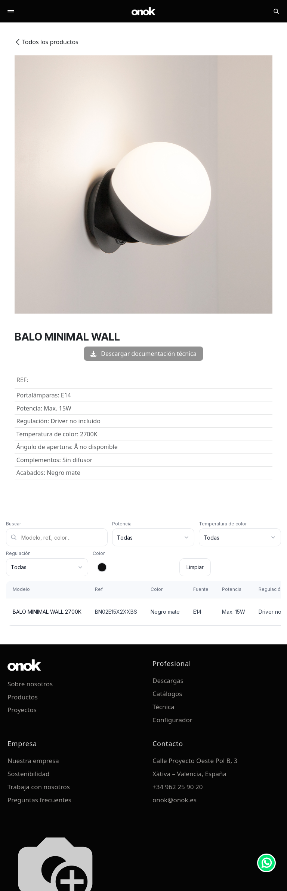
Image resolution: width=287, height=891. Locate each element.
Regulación (18, 553)
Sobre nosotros (30, 684)
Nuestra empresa (33, 760)
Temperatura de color (223, 523)
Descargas (167, 680)
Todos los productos (46, 42)
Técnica (163, 706)
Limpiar (195, 567)
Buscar (13, 523)
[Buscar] (276, 11)
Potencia (122, 523)
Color (99, 553)
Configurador (172, 719)
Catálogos (167, 693)
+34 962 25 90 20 (177, 786)
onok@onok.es (174, 800)
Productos (22, 697)
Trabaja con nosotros (38, 786)
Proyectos (22, 709)
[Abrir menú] (11, 11)
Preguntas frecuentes (39, 800)
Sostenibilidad (28, 773)
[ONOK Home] (143, 11)
